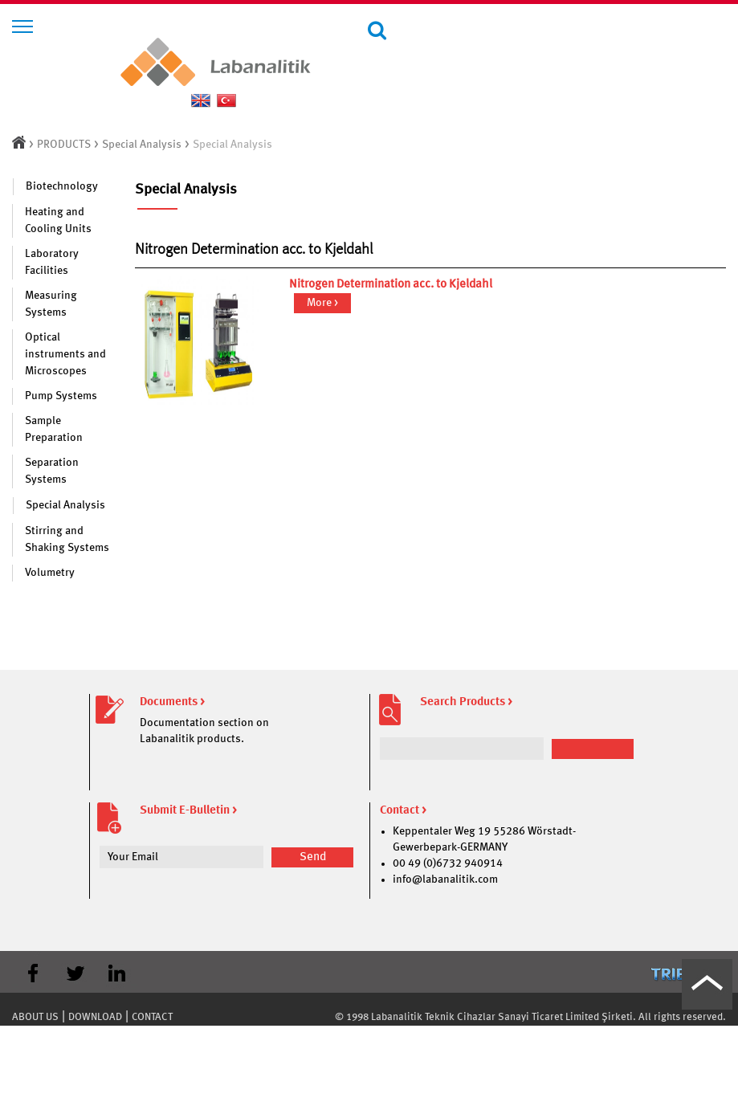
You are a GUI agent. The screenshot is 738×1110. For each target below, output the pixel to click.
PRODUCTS (64, 144)
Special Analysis (141, 144)
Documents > (172, 702)
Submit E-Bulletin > (188, 811)
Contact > (403, 811)
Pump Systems (61, 396)
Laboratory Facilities (52, 262)
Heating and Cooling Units (58, 220)
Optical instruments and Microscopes (65, 354)
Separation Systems (52, 471)
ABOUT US (35, 1017)
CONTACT (152, 1017)
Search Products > (466, 702)
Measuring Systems (51, 304)
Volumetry (50, 572)
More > (322, 302)
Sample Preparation (54, 429)
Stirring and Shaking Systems (67, 539)
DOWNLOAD (95, 1017)
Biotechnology (62, 186)
